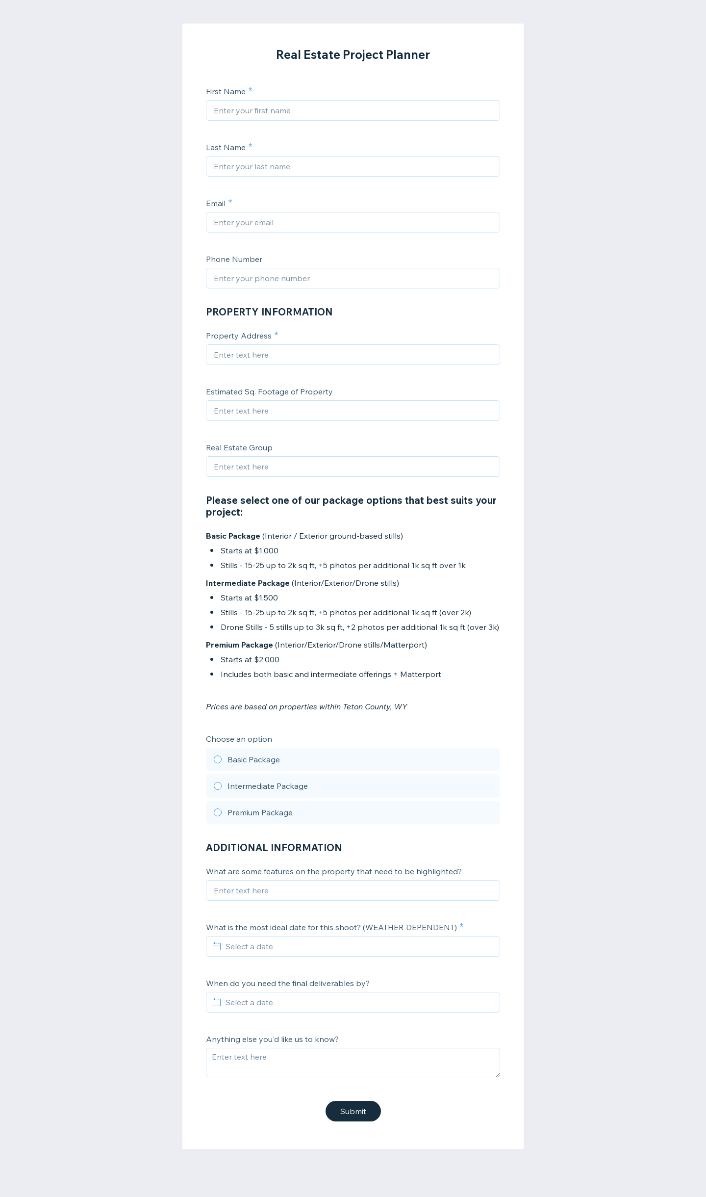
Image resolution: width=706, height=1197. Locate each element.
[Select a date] (359, 946)
